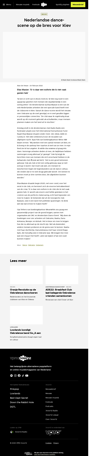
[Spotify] (11, 375)
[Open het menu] (7, 4)
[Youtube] (26, 375)
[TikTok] (23, 375)
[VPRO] (53, 433)
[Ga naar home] (44, 4)
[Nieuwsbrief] (78, 4)
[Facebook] (19, 375)
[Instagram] (15, 375)
